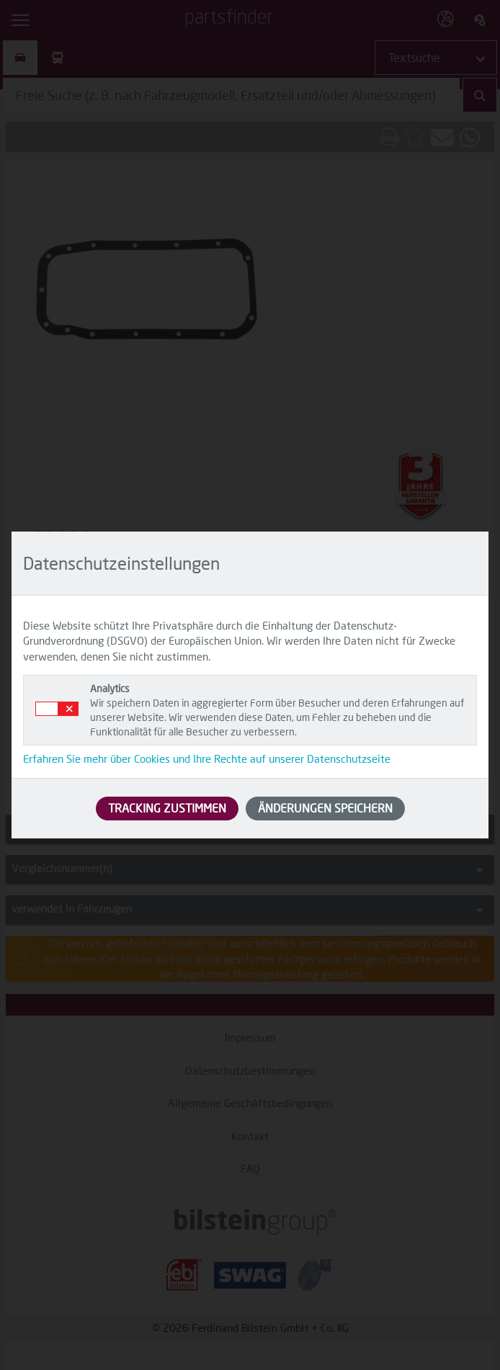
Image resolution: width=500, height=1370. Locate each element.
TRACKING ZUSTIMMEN (167, 808)
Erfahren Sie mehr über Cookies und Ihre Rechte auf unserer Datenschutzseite (206, 758)
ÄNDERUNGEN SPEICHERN (325, 808)
